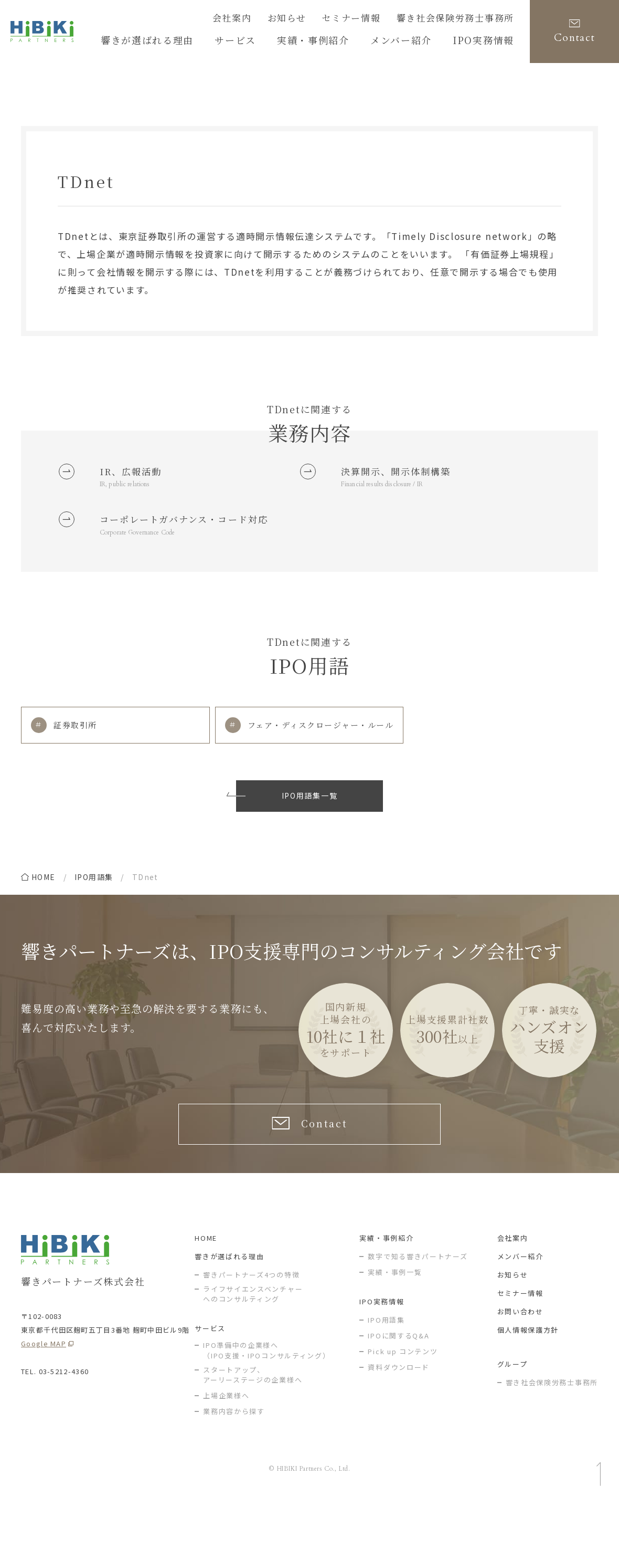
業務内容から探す (234, 1456)
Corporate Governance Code (147, 564)
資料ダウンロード (399, 1412)
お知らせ (318, 19)
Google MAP (43, 1389)
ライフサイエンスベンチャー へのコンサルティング (253, 1339)
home (43, 911)
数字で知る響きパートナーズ (417, 1301)
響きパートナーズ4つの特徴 (251, 1320)
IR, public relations (130, 490)
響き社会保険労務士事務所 (464, 19)
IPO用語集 (93, 911)
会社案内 (269, 19)
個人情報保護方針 (528, 1375)
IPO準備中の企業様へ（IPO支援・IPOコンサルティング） (266, 1395)
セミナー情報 (374, 19)
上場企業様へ (226, 1441)
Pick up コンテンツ (402, 1396)
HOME (206, 1283)
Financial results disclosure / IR (391, 490)
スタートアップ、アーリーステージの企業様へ (252, 1420)
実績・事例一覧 (395, 1317)
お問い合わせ (520, 1357)
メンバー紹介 (520, 1301)
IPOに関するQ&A (398, 1381)
